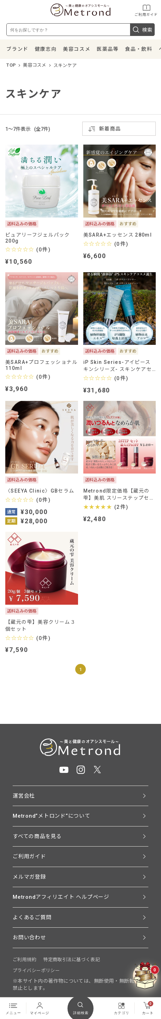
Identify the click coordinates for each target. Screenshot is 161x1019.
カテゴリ (121, 1008)
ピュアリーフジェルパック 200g (40, 238)
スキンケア (65, 65)
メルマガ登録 (29, 877)
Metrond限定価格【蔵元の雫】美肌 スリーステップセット (119, 494)
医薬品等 (107, 49)
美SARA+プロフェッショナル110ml (41, 365)
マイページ (39, 1008)
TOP (11, 65)
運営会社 (24, 796)
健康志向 (46, 49)
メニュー (13, 1008)
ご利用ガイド (146, 10)
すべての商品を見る (37, 836)
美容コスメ (76, 49)
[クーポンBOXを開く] (145, 975)
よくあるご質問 (32, 917)
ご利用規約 (24, 959)
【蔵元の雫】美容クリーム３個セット (40, 625)
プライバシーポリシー (36, 970)
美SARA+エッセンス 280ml (117, 235)
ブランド (17, 49)
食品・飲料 (139, 49)
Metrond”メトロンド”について (51, 816)
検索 (142, 29)
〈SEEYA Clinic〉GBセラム (40, 491)
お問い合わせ (29, 937)
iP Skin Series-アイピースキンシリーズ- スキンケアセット (117, 365)
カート (148, 1008)
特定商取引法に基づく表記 (71, 959)
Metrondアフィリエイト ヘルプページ (61, 897)
